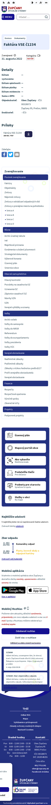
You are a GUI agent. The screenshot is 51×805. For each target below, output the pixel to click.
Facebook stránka (40, 759)
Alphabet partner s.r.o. (37, 791)
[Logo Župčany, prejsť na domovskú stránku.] (25, 9)
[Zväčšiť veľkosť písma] (41, 3)
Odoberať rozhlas (25, 618)
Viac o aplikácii (8, 584)
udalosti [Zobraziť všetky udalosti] (20, 514)
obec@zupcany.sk (40, 756)
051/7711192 (40, 753)
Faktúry (30, 46)
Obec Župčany (33, 794)
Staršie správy (10, 675)
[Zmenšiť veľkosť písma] (36, 3)
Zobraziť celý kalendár (12, 546)
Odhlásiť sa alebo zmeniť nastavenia (25, 630)
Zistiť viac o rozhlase (25, 625)
